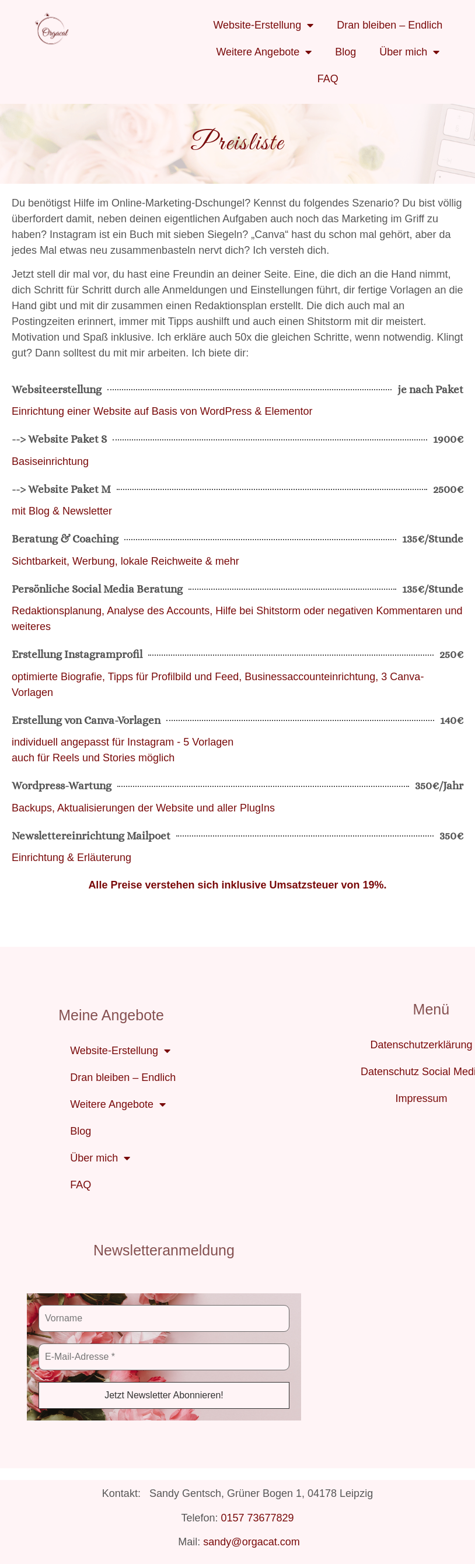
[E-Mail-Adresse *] (164, 1356)
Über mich (409, 52)
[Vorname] (164, 1318)
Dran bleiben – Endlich (389, 25)
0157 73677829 (257, 1518)
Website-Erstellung (263, 25)
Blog (345, 52)
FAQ (327, 79)
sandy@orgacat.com (251, 1542)
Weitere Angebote (264, 52)
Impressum (421, 1098)
